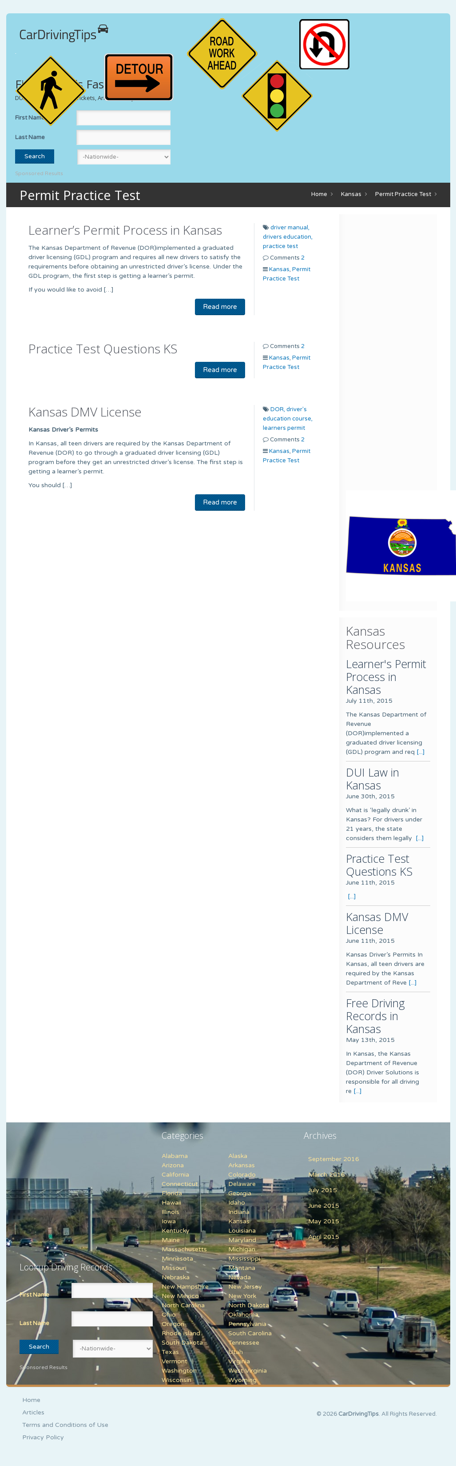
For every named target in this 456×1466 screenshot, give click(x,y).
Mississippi (244, 1258)
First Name (34, 1294)
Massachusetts (184, 1249)
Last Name (30, 137)
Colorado (242, 1174)
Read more (220, 307)
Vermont (174, 1361)
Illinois (170, 1212)
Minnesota (177, 1258)
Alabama (175, 1156)
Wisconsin (176, 1380)
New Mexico (180, 1296)
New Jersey (245, 1286)
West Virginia (247, 1370)
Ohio (169, 1314)
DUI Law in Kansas (372, 779)
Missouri (174, 1268)
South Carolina (250, 1333)
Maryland (242, 1240)
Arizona (173, 1165)
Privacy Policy (43, 1437)
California (175, 1174)
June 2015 (323, 1206)
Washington (179, 1370)
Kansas (351, 194)
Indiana (239, 1212)
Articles (33, 1412)
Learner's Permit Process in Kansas (386, 676)
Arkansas (241, 1165)
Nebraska (176, 1277)
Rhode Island (181, 1333)
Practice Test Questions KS (103, 348)
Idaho (236, 1202)
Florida (172, 1193)
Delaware (242, 1184)
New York (242, 1296)
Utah (235, 1352)
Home (319, 194)
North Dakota (248, 1305)
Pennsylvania (247, 1324)
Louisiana (242, 1230)
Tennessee (243, 1342)
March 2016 (326, 1174)
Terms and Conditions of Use (65, 1425)
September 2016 (333, 1159)
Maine (171, 1240)
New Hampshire (185, 1286)
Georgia (239, 1193)
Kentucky (176, 1230)
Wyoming (242, 1380)
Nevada (239, 1277)
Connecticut (180, 1184)
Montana (241, 1268)
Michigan (241, 1249)
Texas (170, 1352)
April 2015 (323, 1237)
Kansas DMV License (85, 411)
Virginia (239, 1361)
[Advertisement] (401, 354)
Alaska (237, 1156)
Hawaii (171, 1202)
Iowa (169, 1221)
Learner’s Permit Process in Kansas (125, 229)
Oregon (173, 1324)
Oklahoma (243, 1314)
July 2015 (322, 1190)
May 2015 (323, 1221)
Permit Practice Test (403, 194)
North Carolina (183, 1305)
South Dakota (182, 1342)
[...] (420, 752)
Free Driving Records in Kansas (375, 1015)
